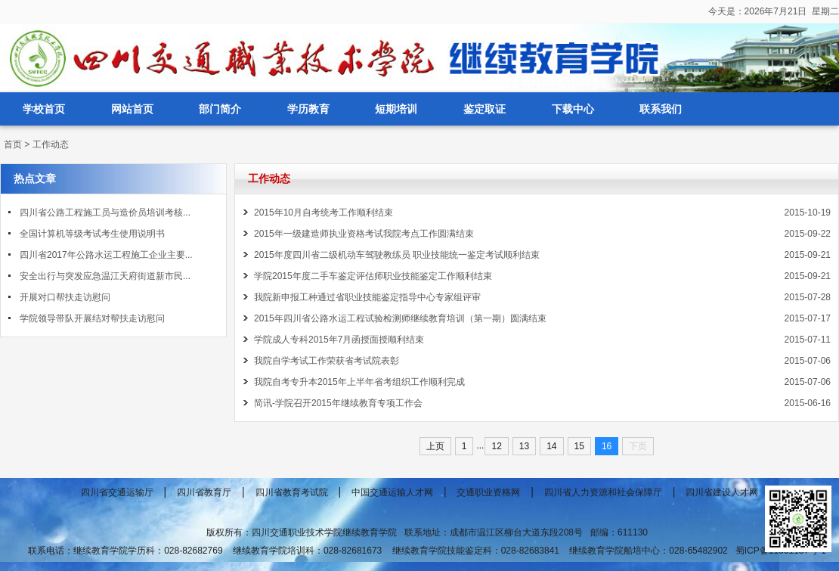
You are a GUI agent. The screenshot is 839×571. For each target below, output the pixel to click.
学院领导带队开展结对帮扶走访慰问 (92, 318)
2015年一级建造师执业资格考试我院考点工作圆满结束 (364, 233)
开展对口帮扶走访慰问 (65, 297)
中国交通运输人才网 (392, 492)
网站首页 (132, 109)
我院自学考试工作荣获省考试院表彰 (326, 360)
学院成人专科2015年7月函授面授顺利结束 (339, 339)
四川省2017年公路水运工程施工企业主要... (106, 255)
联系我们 (660, 109)
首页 (13, 144)
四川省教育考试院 (291, 492)
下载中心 (573, 109)
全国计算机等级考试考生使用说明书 (92, 233)
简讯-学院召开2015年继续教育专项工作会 (338, 403)
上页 (435, 446)
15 (579, 446)
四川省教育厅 (204, 492)
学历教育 (308, 109)
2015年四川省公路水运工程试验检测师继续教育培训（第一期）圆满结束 (400, 318)
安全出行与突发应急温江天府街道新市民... (105, 276)
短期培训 (396, 109)
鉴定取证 (484, 109)
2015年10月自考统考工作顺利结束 (323, 212)
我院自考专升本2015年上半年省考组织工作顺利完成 (359, 382)
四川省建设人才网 (722, 492)
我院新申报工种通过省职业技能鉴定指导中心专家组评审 (367, 297)
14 (551, 446)
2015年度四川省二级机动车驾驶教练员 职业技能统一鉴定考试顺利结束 (397, 255)
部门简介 (220, 109)
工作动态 (51, 144)
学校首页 (44, 109)
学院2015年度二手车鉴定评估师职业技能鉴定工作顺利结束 (373, 276)
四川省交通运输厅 (117, 492)
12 (496, 446)
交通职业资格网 (488, 492)
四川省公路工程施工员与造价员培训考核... (105, 212)
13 (524, 446)
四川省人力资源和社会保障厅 (603, 492)
